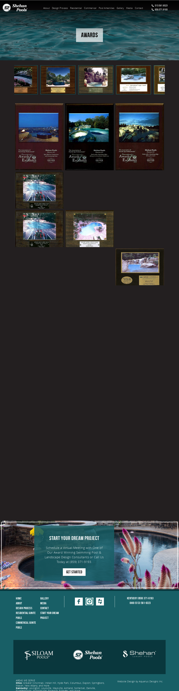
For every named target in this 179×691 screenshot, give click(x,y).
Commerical (90, 8)
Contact (139, 8)
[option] (33, 79)
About (46, 8)
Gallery (120, 8)
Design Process (60, 8)
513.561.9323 (159, 5)
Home (19, 598)
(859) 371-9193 (80, 562)
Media (129, 8)
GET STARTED (74, 572)
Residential (76, 8)
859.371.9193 (159, 9)
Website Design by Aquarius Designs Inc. (140, 681)
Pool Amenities (106, 8)
